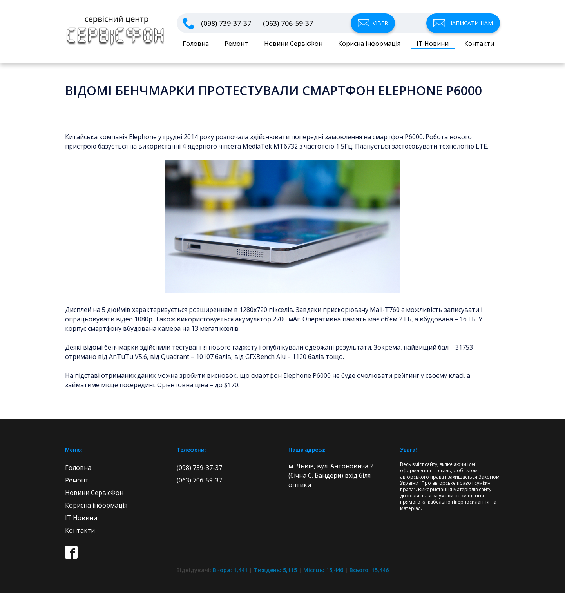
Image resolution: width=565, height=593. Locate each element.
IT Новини (433, 43)
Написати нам (470, 23)
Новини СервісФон (293, 43)
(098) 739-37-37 (226, 23)
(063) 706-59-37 (288, 23)
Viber (380, 23)
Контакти (479, 43)
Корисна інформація (369, 43)
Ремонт (236, 43)
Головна (196, 43)
